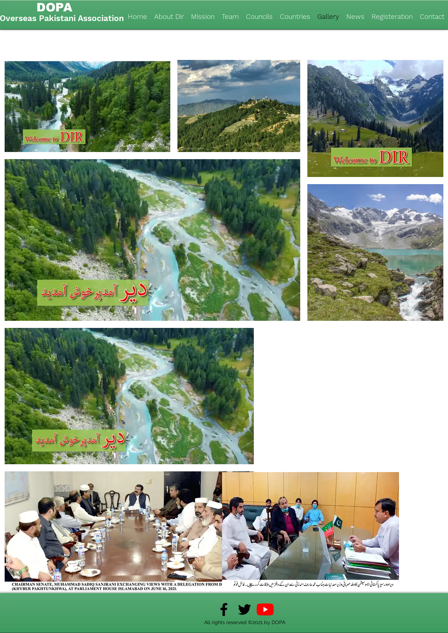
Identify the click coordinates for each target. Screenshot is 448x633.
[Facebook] (223, 609)
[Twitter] (244, 609)
